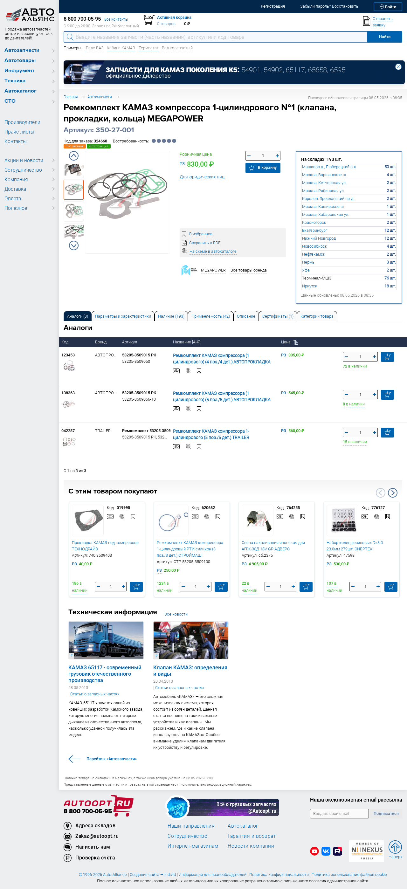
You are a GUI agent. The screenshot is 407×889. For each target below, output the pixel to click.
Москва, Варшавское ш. (324, 174)
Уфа (306, 270)
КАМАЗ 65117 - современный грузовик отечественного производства (104, 673)
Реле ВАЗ (95, 48)
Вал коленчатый (177, 48)
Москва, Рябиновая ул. (323, 190)
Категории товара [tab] (317, 316)
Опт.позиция (98, 146)
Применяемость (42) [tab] (210, 316)
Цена (289, 342)
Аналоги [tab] (77, 316)
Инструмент (19, 70)
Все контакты (116, 19)
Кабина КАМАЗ (121, 48)
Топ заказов (74, 146)
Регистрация (273, 6)
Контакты (14, 141)
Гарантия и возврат (252, 835)
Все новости (176, 614)
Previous (73, 155)
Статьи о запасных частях (94, 694)
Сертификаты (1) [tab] (277, 316)
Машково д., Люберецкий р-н (329, 166)
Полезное (14, 208)
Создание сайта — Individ (153, 874)
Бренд (101, 342)
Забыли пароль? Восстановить (329, 6)
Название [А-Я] (187, 342)
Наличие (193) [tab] (171, 316)
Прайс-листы (18, 131)
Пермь (308, 262)
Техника (14, 81)
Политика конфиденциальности (279, 874)
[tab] (78, 316)
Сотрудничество (22, 170)
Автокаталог (20, 91)
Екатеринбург (314, 230)
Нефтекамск (313, 254)
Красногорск (314, 222)
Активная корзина (174, 17)
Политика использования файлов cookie (349, 874)
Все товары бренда (249, 270)
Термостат (149, 48)
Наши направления (191, 825)
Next (73, 245)
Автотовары (20, 60)
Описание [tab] (246, 316)
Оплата (12, 198)
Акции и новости (22, 160)
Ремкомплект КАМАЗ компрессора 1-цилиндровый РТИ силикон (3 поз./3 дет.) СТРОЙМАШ (190, 549)
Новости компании (251, 845)
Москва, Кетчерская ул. (324, 182)
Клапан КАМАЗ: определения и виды (190, 670)
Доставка (14, 189)
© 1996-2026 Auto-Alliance (103, 874)
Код (65, 342)
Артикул (130, 342)
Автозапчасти (21, 50)
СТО (10, 101)
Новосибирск (314, 246)
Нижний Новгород (319, 238)
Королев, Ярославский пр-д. (328, 198)
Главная (71, 96)
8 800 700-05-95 (88, 812)
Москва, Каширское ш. (323, 206)
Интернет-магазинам (193, 845)
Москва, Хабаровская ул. (325, 214)
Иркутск (309, 286)
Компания (15, 179)
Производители (20, 122)
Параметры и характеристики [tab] (123, 316)
